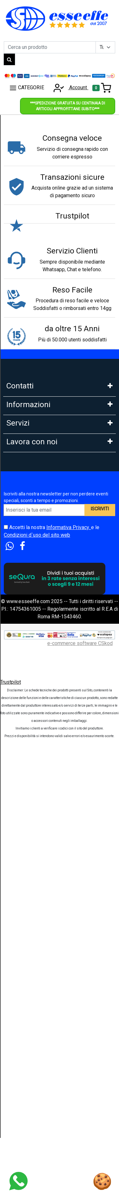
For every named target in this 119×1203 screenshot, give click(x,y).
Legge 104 (18, 732)
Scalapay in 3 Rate (26, 691)
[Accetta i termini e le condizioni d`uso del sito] (6, 986)
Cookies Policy (23, 540)
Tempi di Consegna (27, 774)
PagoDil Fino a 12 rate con (35, 719)
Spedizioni (18, 746)
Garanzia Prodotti (25, 512)
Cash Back (18, 802)
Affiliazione (18, 897)
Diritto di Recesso (26, 582)
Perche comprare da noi (32, 624)
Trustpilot (10, 1141)
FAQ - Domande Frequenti (34, 526)
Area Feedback (23, 568)
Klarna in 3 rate (22, 677)
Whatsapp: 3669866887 (32, 417)
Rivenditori (18, 869)
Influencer (17, 883)
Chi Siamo (17, 498)
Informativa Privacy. (68, 986)
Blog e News (20, 816)
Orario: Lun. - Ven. (25, 445)
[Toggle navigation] (101, 88)
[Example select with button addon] (105, 47)
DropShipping (21, 855)
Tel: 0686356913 (25, 403)
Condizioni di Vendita (29, 596)
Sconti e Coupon (24, 788)
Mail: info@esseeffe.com (34, 431)
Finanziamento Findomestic (37, 705)
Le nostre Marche (25, 610)
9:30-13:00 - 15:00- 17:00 (34, 459)
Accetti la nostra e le (51, 990)
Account (69, 87)
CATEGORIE (26, 88)
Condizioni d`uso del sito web (37, 994)
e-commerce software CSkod (80, 1102)
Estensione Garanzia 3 (31, 760)
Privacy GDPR (21, 554)
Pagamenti (18, 663)
